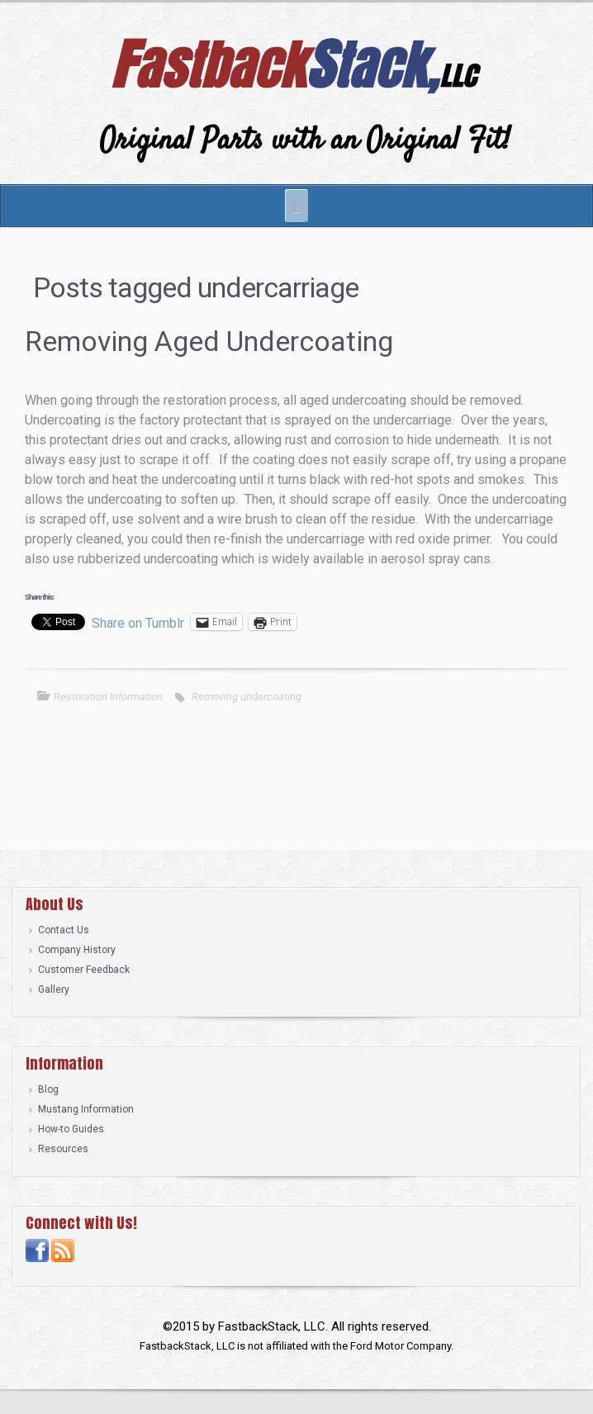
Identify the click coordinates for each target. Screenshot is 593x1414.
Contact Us (63, 930)
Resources (63, 1149)
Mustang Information (86, 1109)
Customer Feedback (84, 969)
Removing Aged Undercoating (209, 341)
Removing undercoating (246, 696)
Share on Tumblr (138, 622)
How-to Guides (71, 1129)
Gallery (53, 989)
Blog (48, 1089)
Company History (77, 950)
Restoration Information (108, 696)
